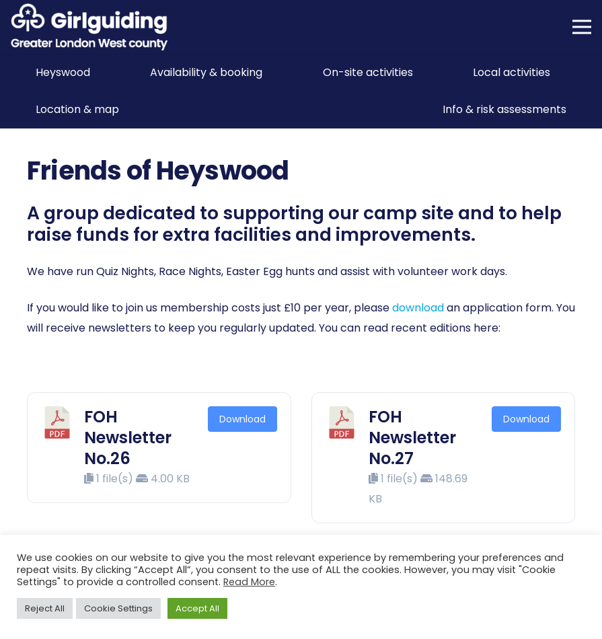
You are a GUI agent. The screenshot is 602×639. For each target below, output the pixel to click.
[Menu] (582, 27)
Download (242, 419)
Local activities (511, 72)
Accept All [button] (197, 608)
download (418, 307)
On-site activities (368, 72)
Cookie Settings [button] (118, 608)
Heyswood (63, 72)
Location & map (77, 109)
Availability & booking (206, 72)
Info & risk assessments (504, 109)
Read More (249, 582)
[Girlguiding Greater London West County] (89, 26)
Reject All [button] (45, 608)
